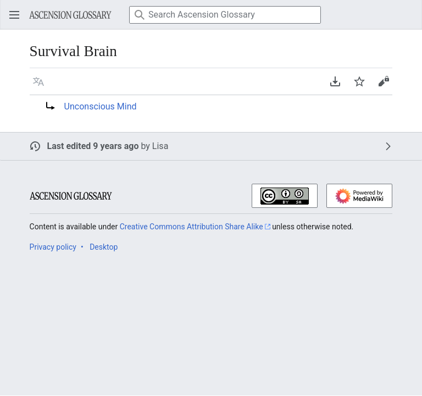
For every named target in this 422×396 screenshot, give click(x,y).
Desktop (104, 247)
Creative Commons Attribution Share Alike (191, 226)
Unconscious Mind (100, 106)
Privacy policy (53, 247)
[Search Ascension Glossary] (225, 15)
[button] (38, 81)
